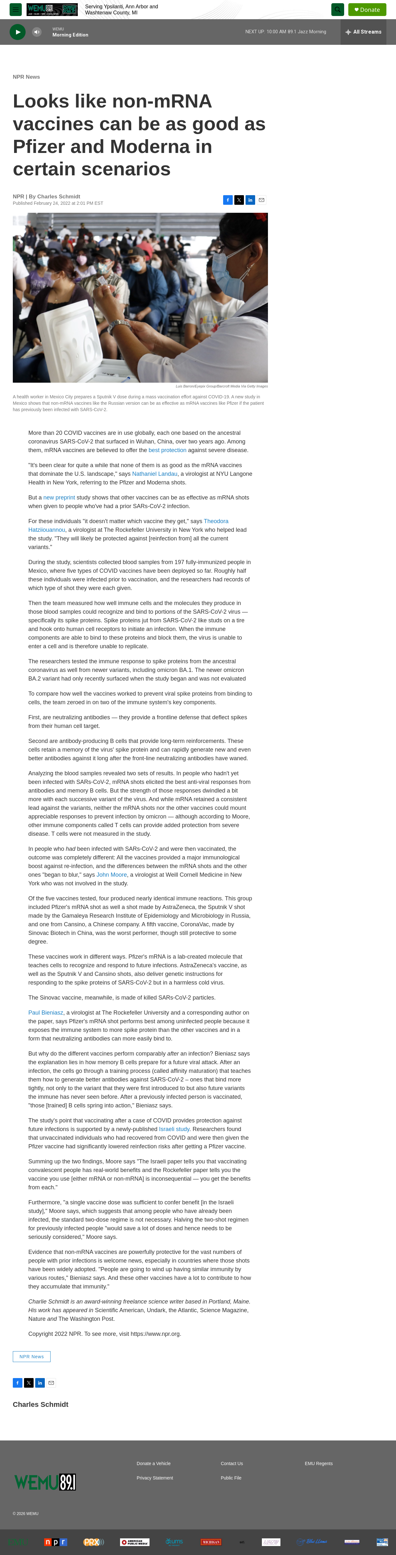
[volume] (36, 32)
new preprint (59, 497)
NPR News (26, 77)
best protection (167, 450)
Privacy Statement (155, 1478)
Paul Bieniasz (45, 1012)
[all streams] (363, 32)
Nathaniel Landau (154, 474)
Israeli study (174, 1129)
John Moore (111, 875)
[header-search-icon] (337, 9)
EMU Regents (319, 1463)
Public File (231, 1478)
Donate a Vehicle (154, 1463)
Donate (370, 9)
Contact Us (232, 1463)
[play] (17, 32)
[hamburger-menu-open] (16, 9)
